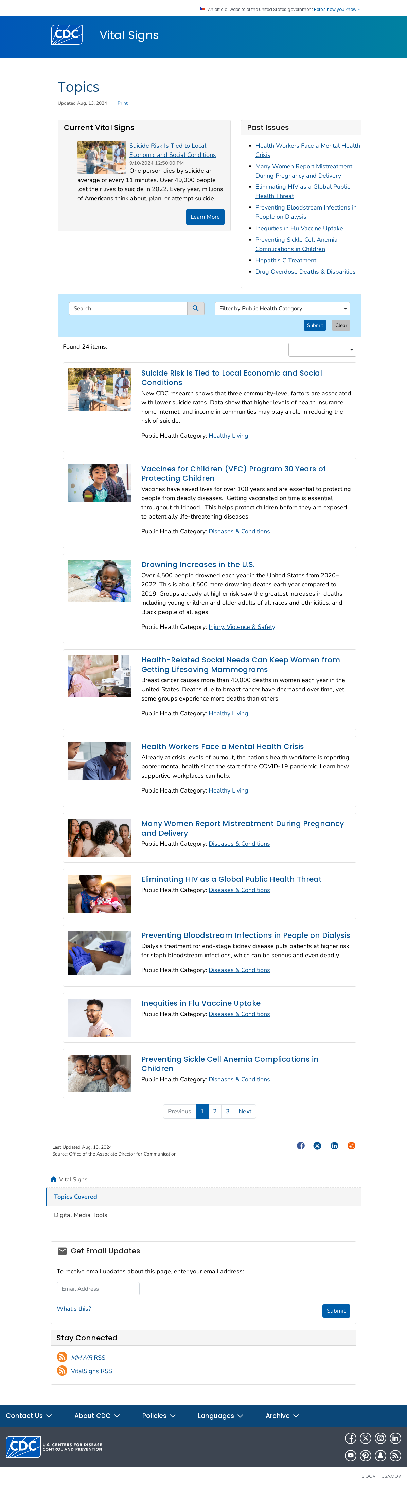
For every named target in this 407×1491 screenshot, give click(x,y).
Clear (341, 325)
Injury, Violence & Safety (242, 627)
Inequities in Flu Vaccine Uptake (299, 228)
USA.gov (391, 1476)
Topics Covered (75, 1197)
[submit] (196, 308)
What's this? (74, 1309)
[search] (128, 308)
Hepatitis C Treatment (285, 260)
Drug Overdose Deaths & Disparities (305, 272)
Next (244, 1111)
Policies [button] (159, 1415)
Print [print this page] (123, 103)
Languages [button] (221, 1415)
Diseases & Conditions (239, 531)
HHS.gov (366, 1476)
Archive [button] (283, 1415)
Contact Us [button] (29, 1415)
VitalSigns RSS (91, 1371)
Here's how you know (337, 9)
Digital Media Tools (80, 1215)
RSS (88, 1357)
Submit (315, 325)
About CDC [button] (97, 1415)
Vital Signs (129, 35)
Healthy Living (228, 436)
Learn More (205, 217)
